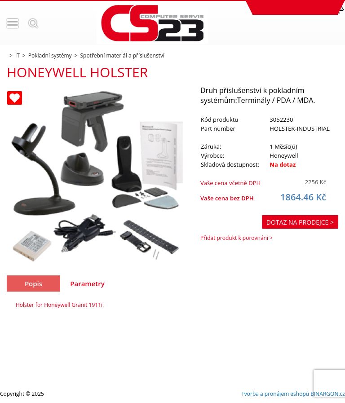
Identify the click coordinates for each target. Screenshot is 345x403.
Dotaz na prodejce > (300, 222)
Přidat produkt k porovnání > (236, 238)
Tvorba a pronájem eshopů (275, 394)
